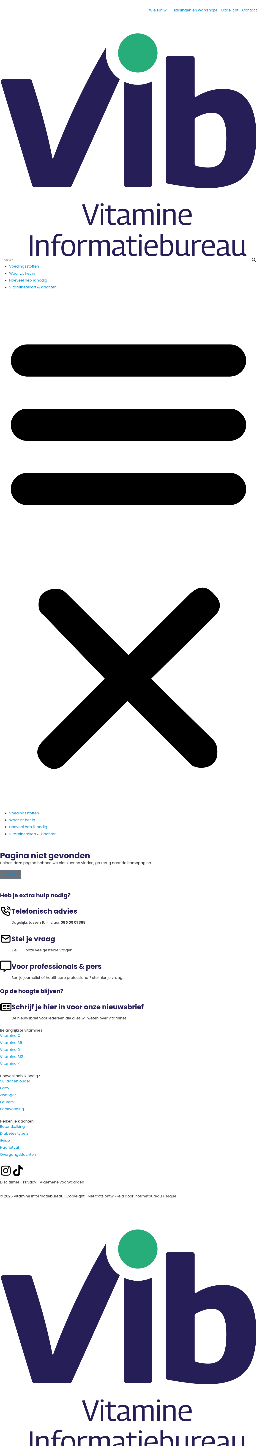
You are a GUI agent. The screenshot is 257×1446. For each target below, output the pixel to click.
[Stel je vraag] (5, 939)
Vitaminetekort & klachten (33, 287)
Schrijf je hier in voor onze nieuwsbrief (77, 1007)
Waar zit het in (22, 273)
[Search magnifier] (254, 260)
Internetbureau (148, 1196)
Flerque (169, 1196)
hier (21, 950)
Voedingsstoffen (24, 266)
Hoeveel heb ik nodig (28, 280)
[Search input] (126, 260)
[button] (128, 550)
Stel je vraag (33, 939)
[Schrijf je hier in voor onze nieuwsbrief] (5, 1007)
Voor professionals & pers (56, 966)
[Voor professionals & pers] (5, 966)
